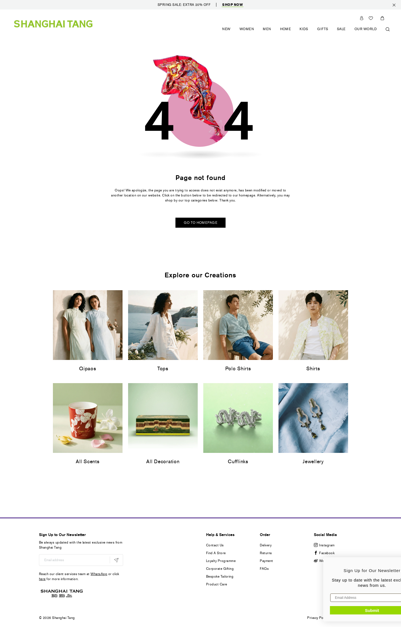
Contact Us (215, 545)
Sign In (361, 18)
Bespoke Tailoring (219, 576)
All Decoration (162, 461)
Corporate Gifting (220, 569)
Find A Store (216, 553)
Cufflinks (238, 461)
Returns (266, 553)
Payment (266, 561)
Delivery (266, 545)
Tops (162, 369)
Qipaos (87, 369)
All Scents (87, 461)
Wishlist (371, 18)
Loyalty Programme (221, 561)
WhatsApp (99, 574)
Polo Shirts (238, 369)
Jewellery (313, 461)
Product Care (216, 584)
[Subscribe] (116, 559)
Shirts (313, 369)
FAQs (264, 569)
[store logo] (53, 23)
